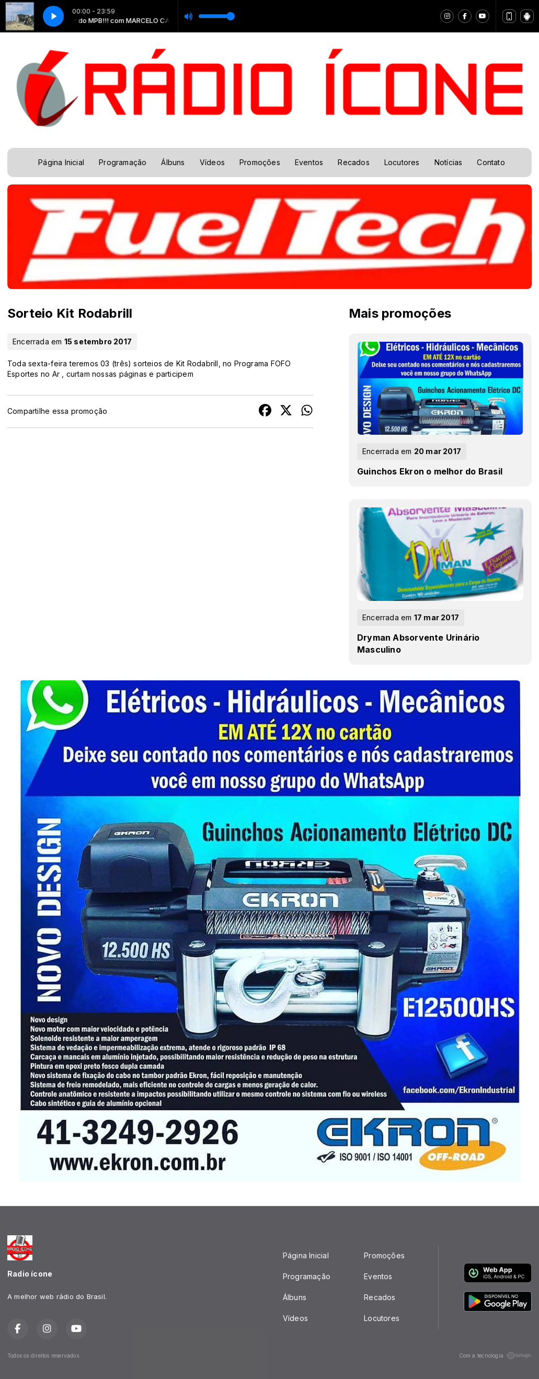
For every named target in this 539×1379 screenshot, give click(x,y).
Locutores (402, 162)
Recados (353, 162)
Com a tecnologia (495, 1355)
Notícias (448, 162)
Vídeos (212, 162)
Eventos (309, 162)
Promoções (259, 162)
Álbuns (173, 162)
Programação (122, 162)
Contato (490, 162)
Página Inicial (61, 162)
